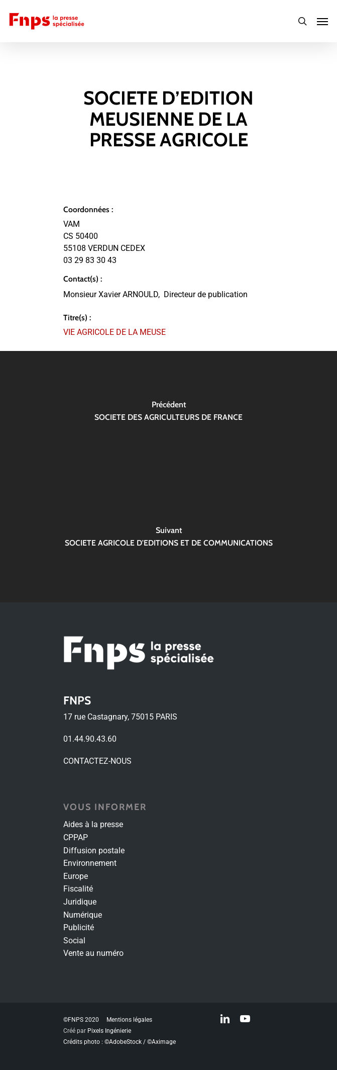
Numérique (82, 915)
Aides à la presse (93, 824)
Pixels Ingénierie (109, 1030)
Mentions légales (129, 1019)
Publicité (78, 927)
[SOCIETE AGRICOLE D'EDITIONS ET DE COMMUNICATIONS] (168, 539)
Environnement (90, 863)
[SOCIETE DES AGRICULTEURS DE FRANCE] (168, 414)
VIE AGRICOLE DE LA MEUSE (114, 332)
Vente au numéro (93, 953)
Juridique (79, 902)
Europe (75, 876)
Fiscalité (78, 889)
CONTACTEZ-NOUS (97, 761)
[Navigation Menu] (322, 21)
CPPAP (75, 837)
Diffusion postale (94, 850)
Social (74, 940)
